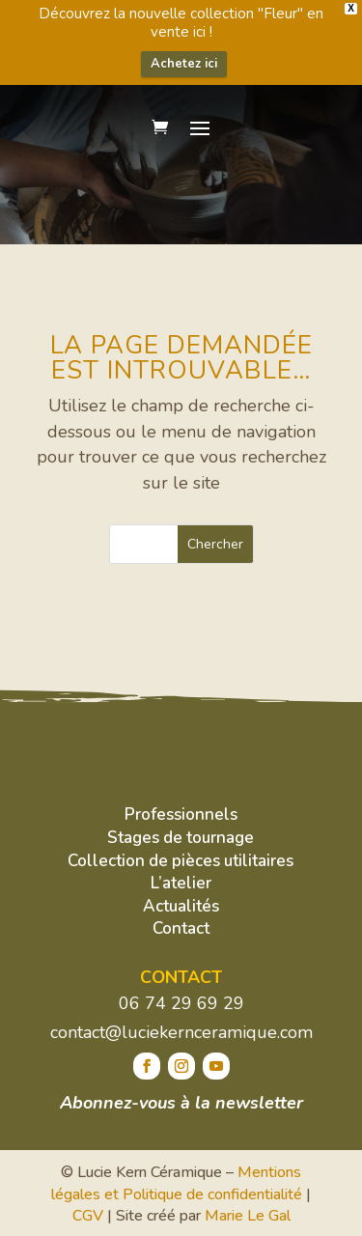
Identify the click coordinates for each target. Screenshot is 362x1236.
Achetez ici (184, 63)
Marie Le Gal (248, 1215)
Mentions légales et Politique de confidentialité (176, 1183)
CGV (87, 1215)
